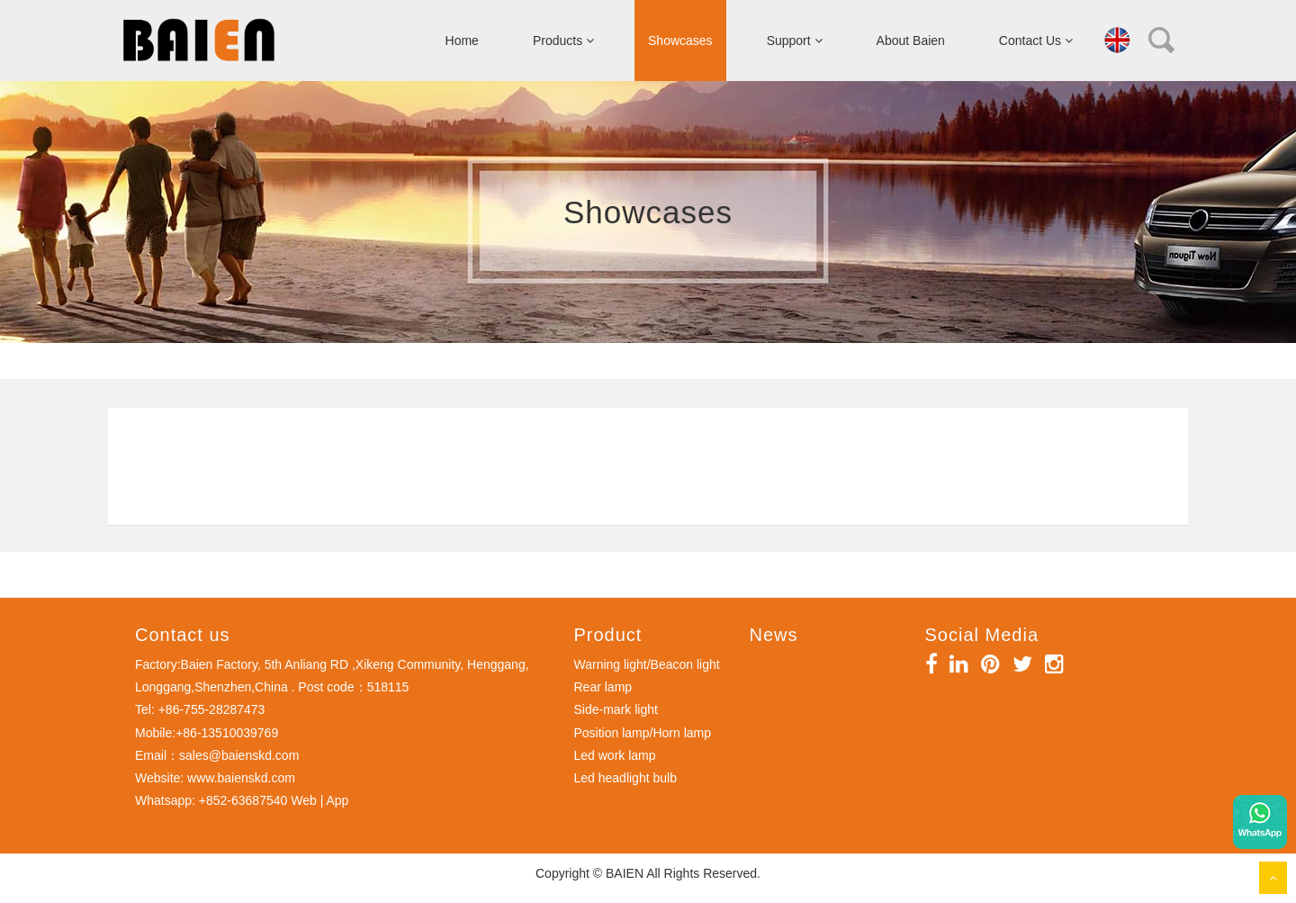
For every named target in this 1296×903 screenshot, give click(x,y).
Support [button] (795, 40)
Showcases (680, 40)
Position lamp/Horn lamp (643, 733)
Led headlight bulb (625, 778)
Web (304, 800)
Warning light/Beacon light (647, 664)
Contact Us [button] (1036, 40)
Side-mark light (616, 709)
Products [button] (563, 40)
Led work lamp (615, 755)
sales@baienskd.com (239, 755)
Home (462, 40)
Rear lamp (603, 687)
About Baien (911, 40)
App (337, 800)
